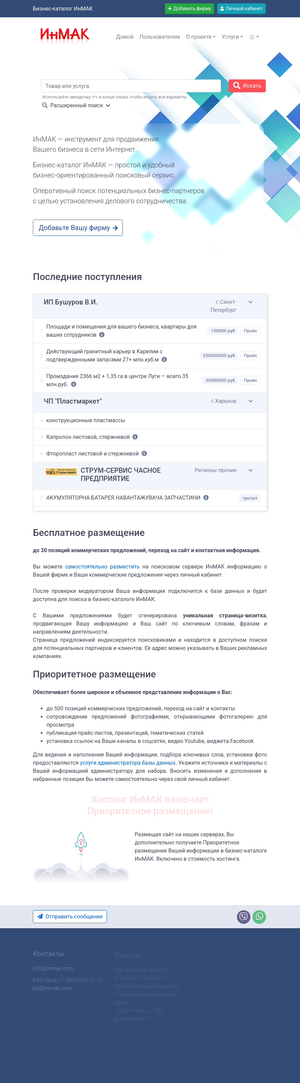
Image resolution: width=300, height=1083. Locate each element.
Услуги (230, 37)
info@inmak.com (53, 970)
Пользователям (159, 37)
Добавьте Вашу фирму (78, 228)
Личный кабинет (241, 8)
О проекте (198, 37)
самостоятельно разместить (102, 566)
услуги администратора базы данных (128, 763)
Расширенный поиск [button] (76, 105)
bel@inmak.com (52, 990)
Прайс (250, 331)
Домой (124, 37)
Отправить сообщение (68, 916)
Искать (247, 85)
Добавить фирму (189, 8)
